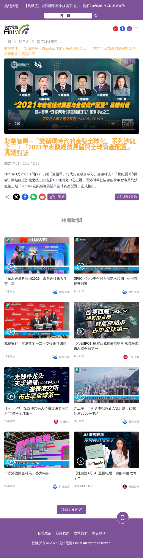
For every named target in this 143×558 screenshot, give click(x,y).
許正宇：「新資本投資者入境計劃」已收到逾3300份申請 (105, 410)
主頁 (7, 42)
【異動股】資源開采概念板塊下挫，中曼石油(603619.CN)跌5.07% (75, 6)
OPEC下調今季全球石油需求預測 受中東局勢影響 (106, 281)
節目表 (24, 42)
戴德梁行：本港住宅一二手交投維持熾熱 (35, 343)
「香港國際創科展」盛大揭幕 (26, 473)
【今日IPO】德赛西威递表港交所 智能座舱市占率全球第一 (106, 346)
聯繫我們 (81, 533)
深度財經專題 (47, 42)
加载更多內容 (71, 509)
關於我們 (62, 533)
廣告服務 (99, 533)
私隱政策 (44, 533)
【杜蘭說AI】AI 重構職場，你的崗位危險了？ (105, 475)
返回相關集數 (126, 197)
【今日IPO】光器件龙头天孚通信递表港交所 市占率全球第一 (36, 410)
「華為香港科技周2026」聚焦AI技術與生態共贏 (35, 281)
